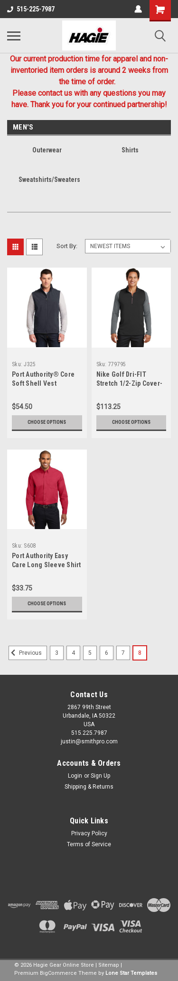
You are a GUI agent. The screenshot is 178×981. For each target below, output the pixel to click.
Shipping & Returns (89, 786)
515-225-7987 (31, 9)
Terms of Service (89, 844)
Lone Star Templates (131, 973)
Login (75, 775)
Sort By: (66, 246)
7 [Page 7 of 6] (123, 653)
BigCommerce (58, 973)
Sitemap (108, 965)
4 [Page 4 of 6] (73, 653)
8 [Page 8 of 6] (139, 653)
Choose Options (47, 422)
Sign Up (100, 775)
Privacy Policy (89, 833)
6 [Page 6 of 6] (106, 653)
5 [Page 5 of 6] (90, 653)
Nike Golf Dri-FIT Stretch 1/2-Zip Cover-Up (129, 383)
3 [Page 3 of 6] (56, 653)
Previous (25, 653)
